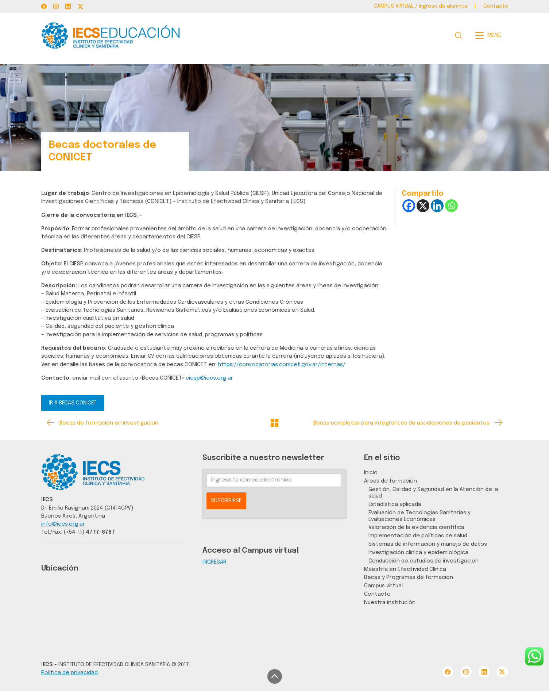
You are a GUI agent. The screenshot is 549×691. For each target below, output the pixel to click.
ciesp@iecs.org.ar (209, 378)
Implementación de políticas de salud (417, 535)
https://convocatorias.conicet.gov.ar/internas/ (281, 364)
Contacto (377, 594)
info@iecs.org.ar (63, 524)
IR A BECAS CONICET (72, 403)
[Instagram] (56, 6)
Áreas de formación (390, 481)
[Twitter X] (80, 6)
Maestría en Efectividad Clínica (405, 569)
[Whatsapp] (451, 205)
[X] (423, 205)
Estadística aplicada (394, 504)
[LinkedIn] (68, 6)
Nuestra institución (389, 602)
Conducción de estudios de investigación (423, 561)
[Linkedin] (437, 205)
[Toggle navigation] (490, 35)
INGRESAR (214, 562)
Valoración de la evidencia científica (416, 527)
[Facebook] (44, 6)
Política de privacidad (69, 672)
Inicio (371, 472)
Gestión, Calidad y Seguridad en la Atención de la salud (433, 493)
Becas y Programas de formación (408, 577)
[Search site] (458, 35)
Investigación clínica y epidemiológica (418, 552)
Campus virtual (383, 585)
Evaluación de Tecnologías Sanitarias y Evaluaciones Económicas (419, 516)
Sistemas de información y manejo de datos (427, 544)
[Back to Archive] (274, 423)
